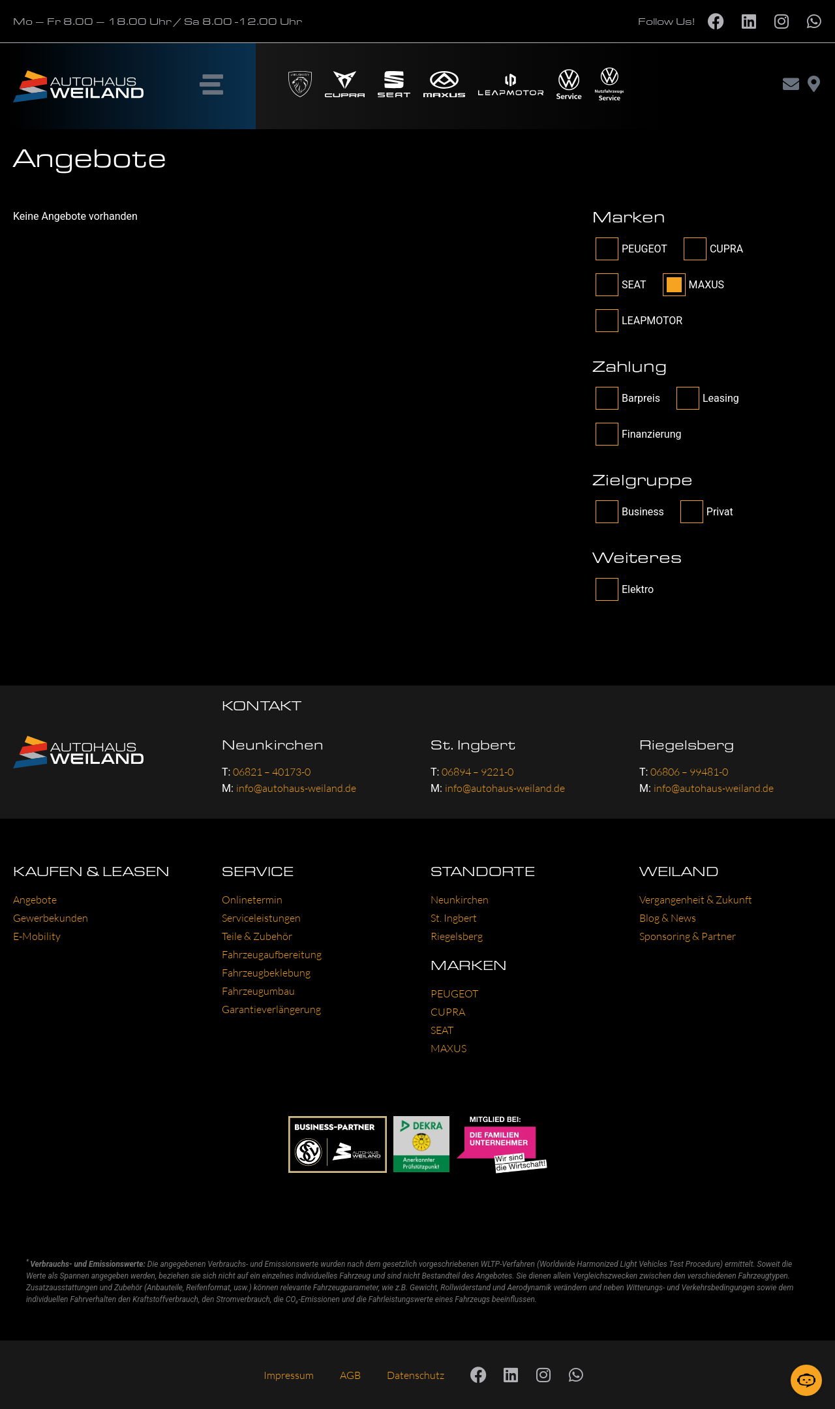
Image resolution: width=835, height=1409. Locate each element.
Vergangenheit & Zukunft (695, 899)
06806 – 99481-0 (689, 771)
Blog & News (667, 917)
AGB (350, 1375)
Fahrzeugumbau (258, 990)
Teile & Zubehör (257, 936)
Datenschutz (415, 1375)
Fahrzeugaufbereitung (272, 954)
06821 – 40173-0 (272, 771)
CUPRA (713, 248)
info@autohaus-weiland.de (296, 788)
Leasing (707, 398)
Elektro (625, 589)
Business (630, 511)
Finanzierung (638, 434)
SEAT (621, 284)
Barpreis (628, 398)
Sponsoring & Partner (687, 936)
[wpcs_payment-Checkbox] (607, 398)
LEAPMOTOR (639, 320)
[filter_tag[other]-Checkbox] (607, 589)
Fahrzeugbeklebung (266, 972)
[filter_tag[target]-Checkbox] (607, 511)
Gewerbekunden (50, 917)
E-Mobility (37, 936)
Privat (706, 511)
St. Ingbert (454, 917)
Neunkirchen (460, 899)
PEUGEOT (631, 248)
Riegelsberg (457, 936)
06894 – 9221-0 (477, 771)
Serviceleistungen (261, 917)
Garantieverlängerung (271, 1009)
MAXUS (693, 284)
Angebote (35, 899)
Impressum (289, 1375)
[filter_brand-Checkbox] (607, 248)
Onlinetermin (252, 899)
